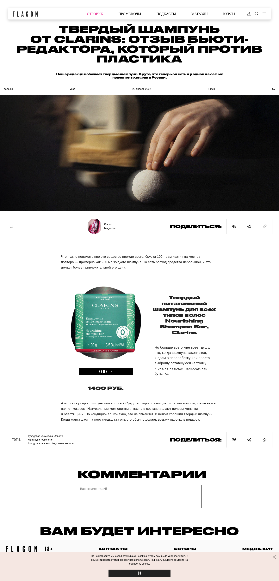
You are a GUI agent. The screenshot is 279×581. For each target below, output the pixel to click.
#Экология (47, 439)
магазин (199, 14)
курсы (229, 14)
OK (139, 573)
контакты (113, 549)
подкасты (166, 14)
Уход (72, 88)
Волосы (8, 88)
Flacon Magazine (109, 226)
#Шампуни (34, 439)
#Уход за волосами (39, 443)
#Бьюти (58, 436)
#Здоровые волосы (63, 443)
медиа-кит (257, 549)
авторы (185, 549)
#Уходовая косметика (40, 436)
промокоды (129, 14)
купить (106, 371)
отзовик (95, 14)
